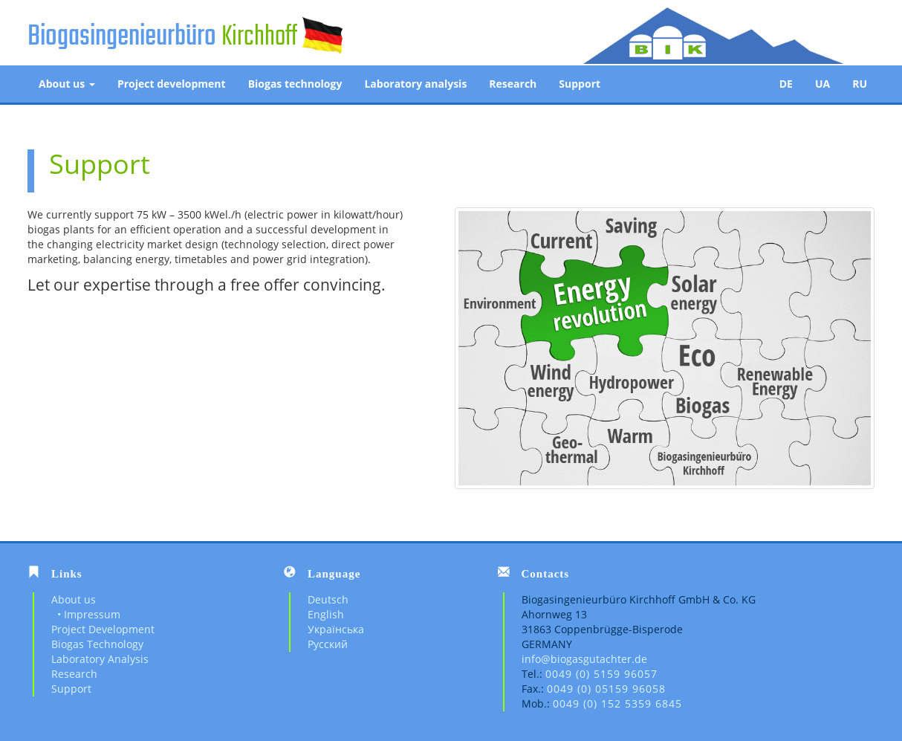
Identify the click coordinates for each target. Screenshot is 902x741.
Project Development (103, 629)
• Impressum (85, 614)
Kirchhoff (259, 37)
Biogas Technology (97, 644)
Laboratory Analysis (100, 659)
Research (512, 84)
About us (67, 84)
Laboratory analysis (415, 84)
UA (822, 84)
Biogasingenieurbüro (121, 37)
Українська (336, 629)
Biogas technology (295, 84)
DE (786, 84)
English (326, 614)
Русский (328, 644)
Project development (171, 84)
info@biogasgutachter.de (584, 659)
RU (859, 84)
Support (579, 84)
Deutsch (328, 599)
